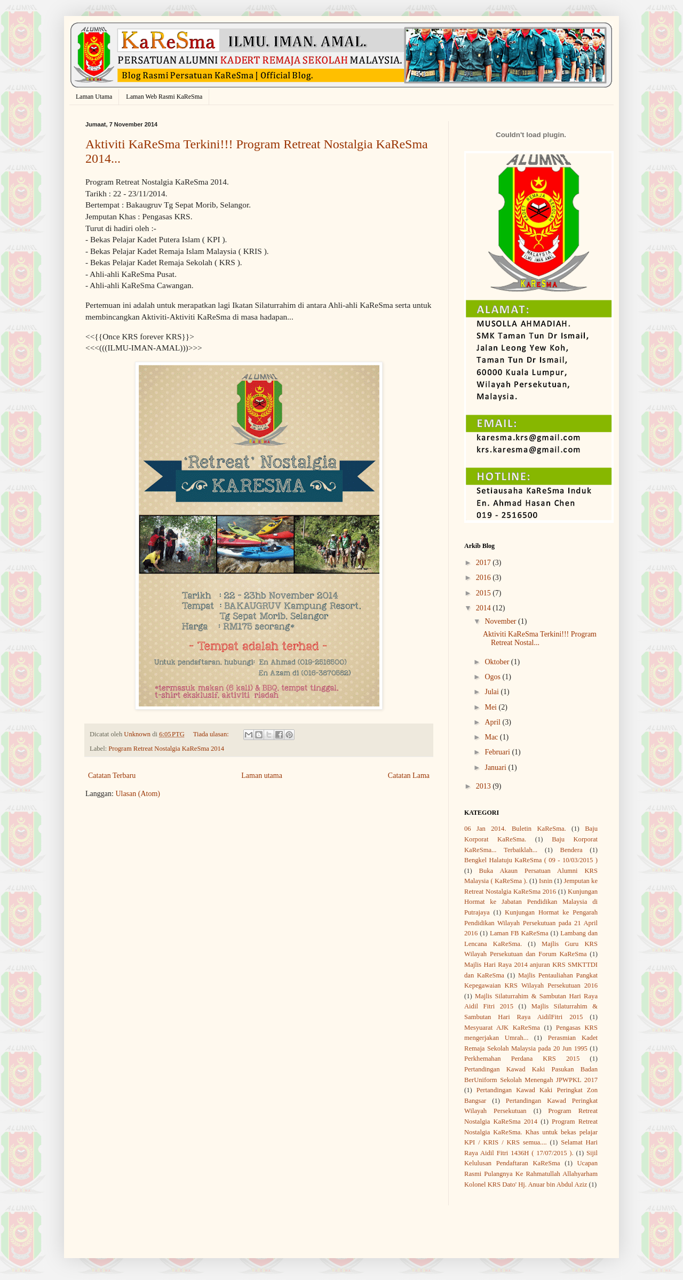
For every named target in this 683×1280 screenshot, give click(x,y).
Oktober (498, 662)
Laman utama (261, 776)
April (493, 722)
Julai (493, 692)
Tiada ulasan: (212, 734)
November (501, 621)
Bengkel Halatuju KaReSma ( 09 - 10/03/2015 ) (531, 860)
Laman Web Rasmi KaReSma (164, 96)
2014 (484, 608)
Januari (496, 768)
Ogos (493, 677)
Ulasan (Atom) (137, 794)
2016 (484, 578)
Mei (491, 707)
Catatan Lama (409, 776)
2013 (484, 786)
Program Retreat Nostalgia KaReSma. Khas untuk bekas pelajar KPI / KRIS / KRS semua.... (531, 1132)
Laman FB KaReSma (519, 933)
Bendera (571, 850)
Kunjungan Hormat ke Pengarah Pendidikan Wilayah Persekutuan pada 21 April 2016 (531, 923)
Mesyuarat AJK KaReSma (502, 1027)
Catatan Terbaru (112, 776)
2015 (484, 593)
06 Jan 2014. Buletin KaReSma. (515, 828)
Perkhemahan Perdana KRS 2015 (521, 1058)
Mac (492, 737)
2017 (484, 563)
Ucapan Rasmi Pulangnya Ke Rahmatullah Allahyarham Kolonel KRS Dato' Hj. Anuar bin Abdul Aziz (531, 1173)
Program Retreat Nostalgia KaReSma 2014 (166, 748)
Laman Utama (94, 96)
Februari (498, 752)
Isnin (545, 881)
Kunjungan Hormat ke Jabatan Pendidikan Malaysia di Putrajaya (531, 902)
